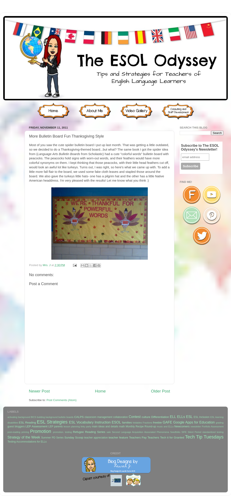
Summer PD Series (52, 437)
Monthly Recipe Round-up (141, 426)
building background (47, 417)
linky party (86, 426)
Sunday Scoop (73, 437)
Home (100, 391)
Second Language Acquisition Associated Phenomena (140, 432)
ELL (173, 417)
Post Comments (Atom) (62, 400)
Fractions (147, 422)
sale (109, 432)
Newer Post (39, 391)
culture (146, 417)
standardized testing (213, 432)
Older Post (160, 391)
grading (220, 422)
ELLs (181, 417)
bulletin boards (66, 417)
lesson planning (72, 426)
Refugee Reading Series (89, 432)
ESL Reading (27, 422)
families (127, 422)
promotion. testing (62, 432)
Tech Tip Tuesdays (204, 437)
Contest (135, 417)
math (122, 426)
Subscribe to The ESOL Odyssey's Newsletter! (200, 147)
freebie (157, 422)
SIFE (184, 432)
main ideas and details (105, 426)
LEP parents (55, 426)
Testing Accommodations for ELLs (27, 441)
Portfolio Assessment (213, 426)
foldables (137, 422)
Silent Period (194, 432)
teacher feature (118, 437)
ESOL (116, 422)
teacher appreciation (96, 437)
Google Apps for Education (194, 422)
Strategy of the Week (23, 437)
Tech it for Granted (172, 437)
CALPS (79, 417)
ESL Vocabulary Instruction (90, 422)
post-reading (13, 432)
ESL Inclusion (201, 417)
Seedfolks (175, 432)
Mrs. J (47, 265)
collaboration (120, 417)
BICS (33, 417)
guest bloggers (16, 426)
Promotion (40, 431)
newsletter (196, 426)
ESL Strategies (52, 422)
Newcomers (182, 426)
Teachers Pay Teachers (144, 437)
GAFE (167, 422)
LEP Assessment (36, 426)
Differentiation (160, 417)
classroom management (98, 417)
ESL (189, 417)
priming (25, 432)
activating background (18, 417)
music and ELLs (165, 426)
